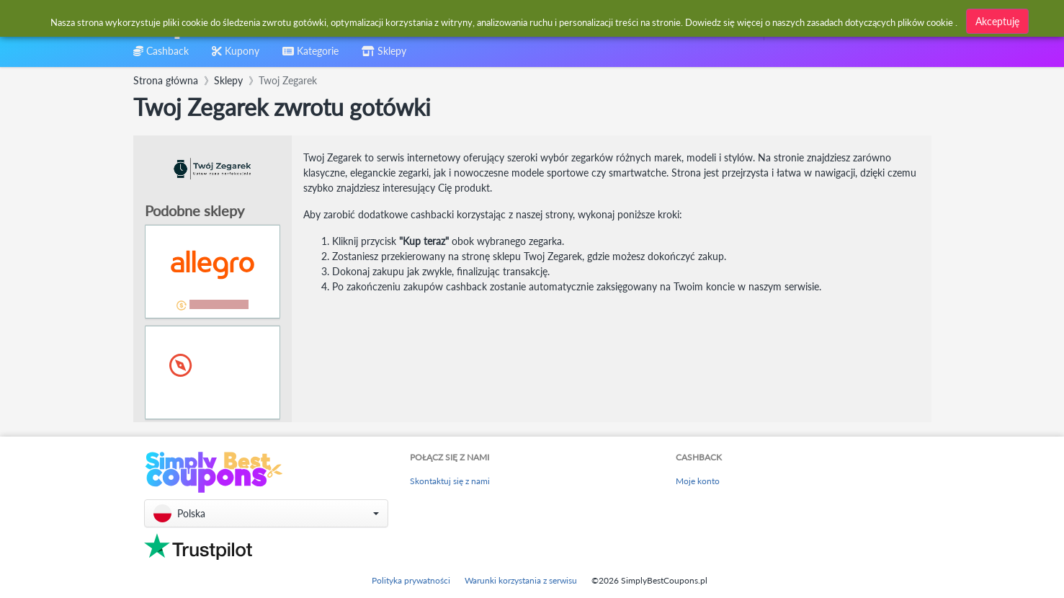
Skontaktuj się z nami (450, 481)
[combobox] (497, 20)
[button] (266, 513)
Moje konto (698, 481)
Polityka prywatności (411, 580)
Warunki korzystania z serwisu (521, 580)
